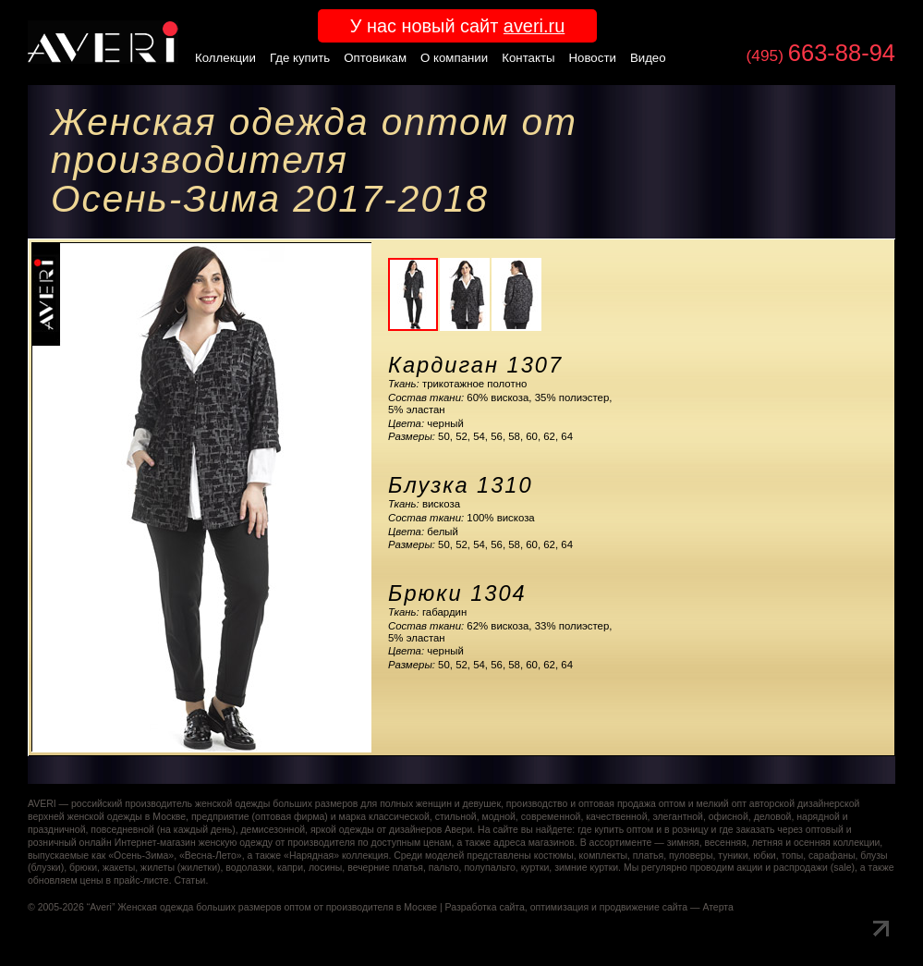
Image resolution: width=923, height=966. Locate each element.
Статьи (189, 880)
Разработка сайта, (486, 907)
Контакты (528, 58)
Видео (648, 58)
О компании (454, 58)
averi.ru (534, 26)
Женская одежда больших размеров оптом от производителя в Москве (277, 907)
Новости (592, 58)
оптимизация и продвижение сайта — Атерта (632, 907)
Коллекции (225, 58)
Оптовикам (375, 58)
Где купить (300, 58)
